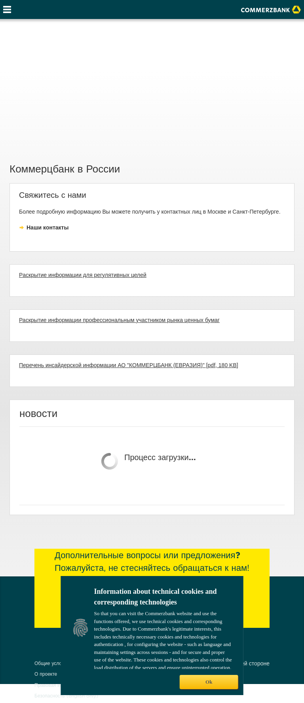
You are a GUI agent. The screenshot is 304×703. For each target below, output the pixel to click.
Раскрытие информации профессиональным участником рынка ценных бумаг (119, 320)
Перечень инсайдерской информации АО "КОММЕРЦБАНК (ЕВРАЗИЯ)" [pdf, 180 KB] (128, 365)
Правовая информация (60, 685)
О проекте (45, 674)
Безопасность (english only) (66, 696)
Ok (208, 682)
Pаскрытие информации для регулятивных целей (82, 275)
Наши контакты (47, 227)
